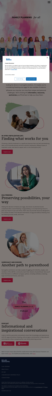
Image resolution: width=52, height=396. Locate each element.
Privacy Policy (14, 69)
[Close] (47, 57)
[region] (26, 69)
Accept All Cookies (31, 79)
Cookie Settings (19, 79)
